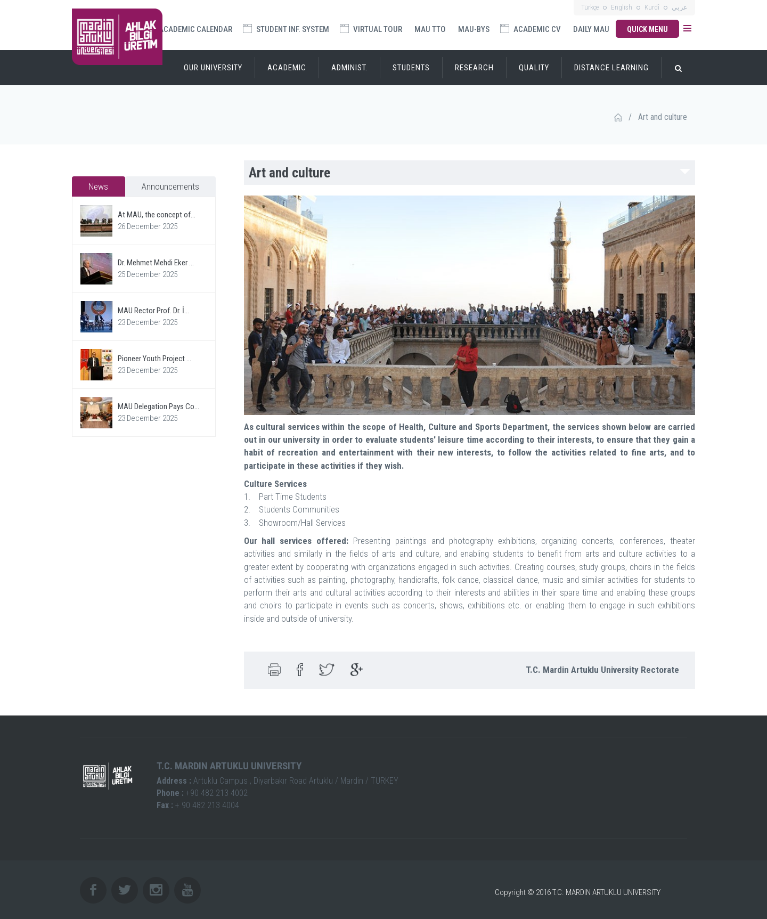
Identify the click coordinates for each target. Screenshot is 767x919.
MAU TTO (430, 29)
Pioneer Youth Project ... (154, 358)
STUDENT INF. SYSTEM (286, 29)
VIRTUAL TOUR (371, 29)
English (621, 7)
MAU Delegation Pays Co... (158, 406)
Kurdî (651, 7)
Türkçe (590, 7)
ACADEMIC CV (530, 29)
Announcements (170, 186)
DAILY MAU (591, 29)
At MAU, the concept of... (156, 214)
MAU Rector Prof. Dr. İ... (153, 310)
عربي (680, 7)
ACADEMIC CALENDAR (194, 29)
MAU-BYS (473, 29)
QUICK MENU (647, 29)
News (98, 186)
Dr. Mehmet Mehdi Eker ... (156, 262)
